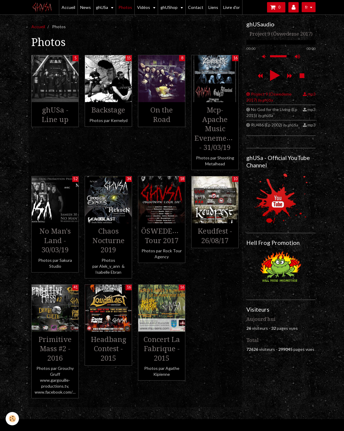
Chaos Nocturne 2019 (108, 240)
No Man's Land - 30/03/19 (55, 240)
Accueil (68, 7)
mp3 (312, 93)
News (85, 7)
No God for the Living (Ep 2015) (271, 112)
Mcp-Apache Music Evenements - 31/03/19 (215, 129)
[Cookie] (12, 418)
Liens (213, 7)
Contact (195, 7)
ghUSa (102, 7)
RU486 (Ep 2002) (274, 124)
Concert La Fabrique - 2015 (162, 348)
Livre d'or (231, 7)
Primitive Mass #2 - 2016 (55, 348)
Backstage (108, 110)
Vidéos (144, 7)
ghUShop (169, 7)
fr (306, 6)
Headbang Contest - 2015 (108, 348)
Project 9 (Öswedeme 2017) (269, 96)
